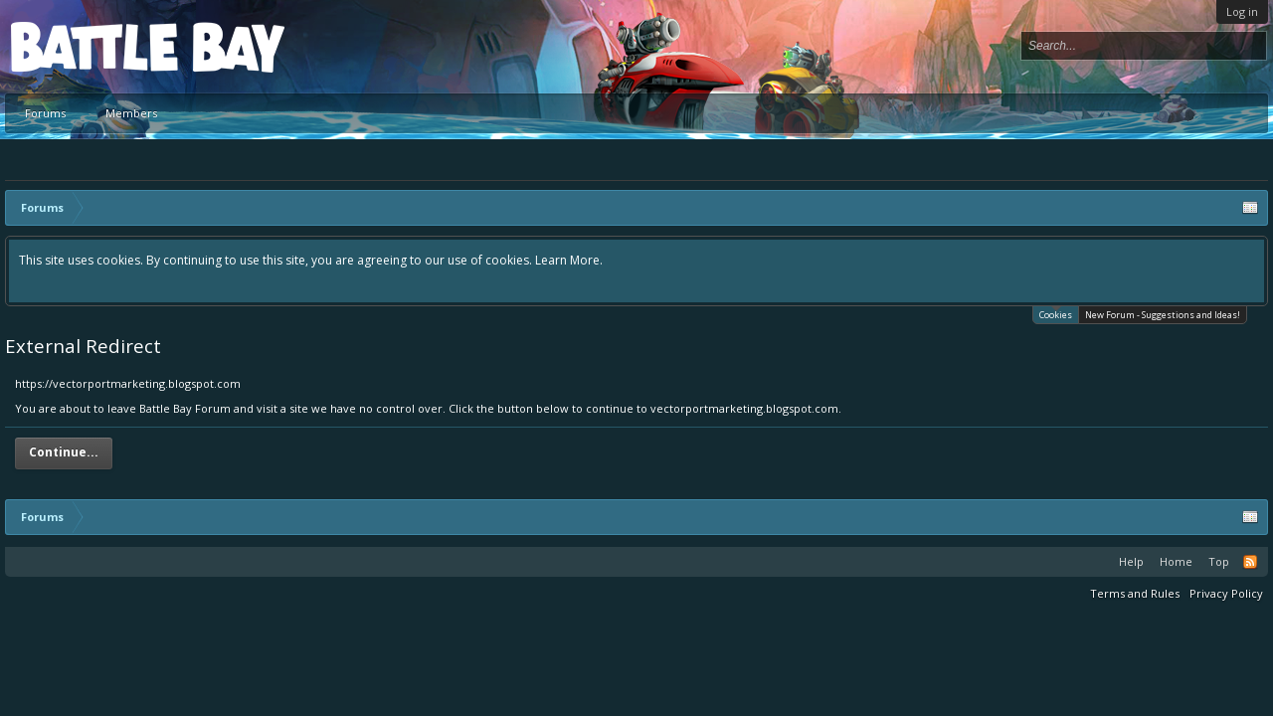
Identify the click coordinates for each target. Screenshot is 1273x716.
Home (1176, 561)
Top (1218, 561)
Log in (1242, 11)
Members (131, 112)
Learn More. (569, 260)
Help (1131, 561)
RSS (1250, 562)
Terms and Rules (1135, 593)
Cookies (1055, 313)
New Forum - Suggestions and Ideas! (1162, 314)
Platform (83, 46)
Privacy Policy (1226, 593)
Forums (45, 112)
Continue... (63, 452)
